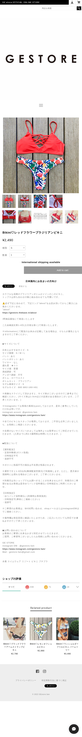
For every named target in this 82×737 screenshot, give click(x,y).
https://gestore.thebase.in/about (19, 313)
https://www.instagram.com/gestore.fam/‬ (23, 415)
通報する (23, 286)
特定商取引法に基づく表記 (54, 680)
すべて (11, 587)
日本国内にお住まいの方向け (41, 281)
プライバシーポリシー (25, 680)
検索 (79, 8)
